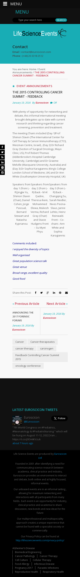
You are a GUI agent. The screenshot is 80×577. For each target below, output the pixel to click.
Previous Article (25, 304)
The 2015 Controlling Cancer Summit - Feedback (37, 94)
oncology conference (28, 366)
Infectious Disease (44, 564)
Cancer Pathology (25, 556)
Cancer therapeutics (42, 342)
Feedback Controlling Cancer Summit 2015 (37, 357)
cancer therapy (24, 348)
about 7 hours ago (22, 443)
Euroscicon (42, 102)
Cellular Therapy (42, 560)
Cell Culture (21, 560)
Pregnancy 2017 (24, 568)
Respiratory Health (53, 571)
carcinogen (46, 348)
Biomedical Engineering (28, 552)
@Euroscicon (31, 421)
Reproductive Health (26, 571)
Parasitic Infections (48, 568)
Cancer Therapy (48, 556)
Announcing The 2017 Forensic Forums (22, 316)
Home (32, 69)
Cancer (19, 342)
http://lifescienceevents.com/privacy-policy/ (40, 540)
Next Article (57, 304)
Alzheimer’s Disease (23, 548)
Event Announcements (28, 70)
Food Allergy (22, 564)
